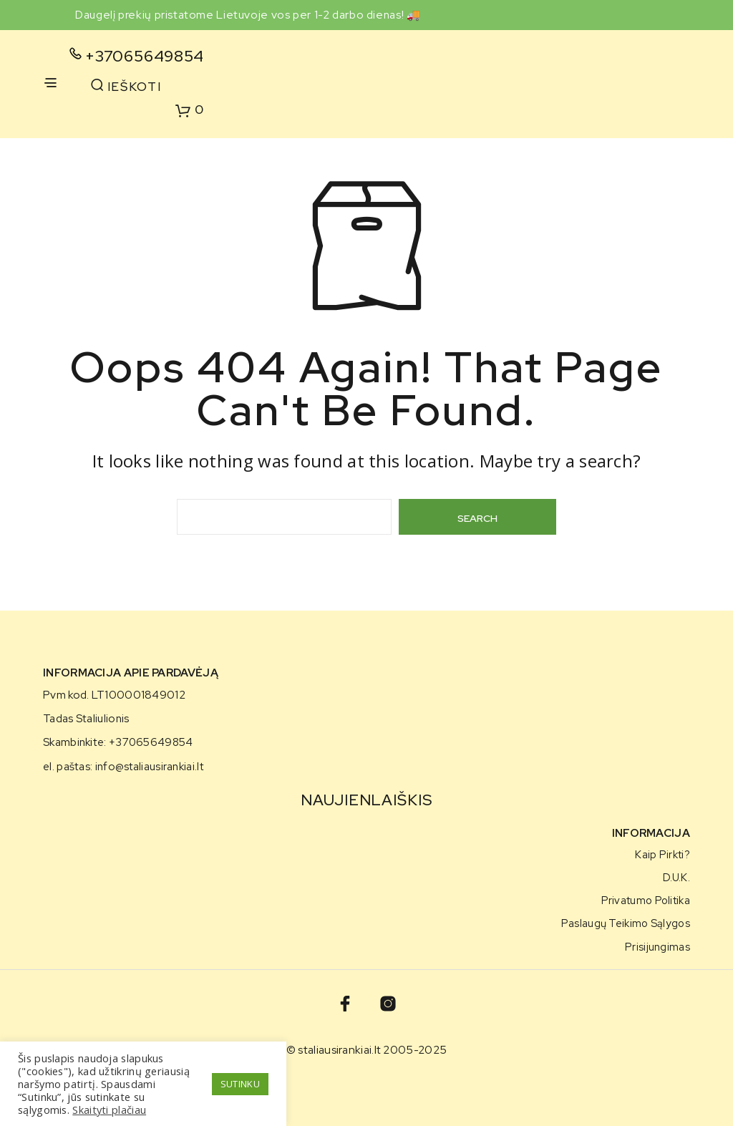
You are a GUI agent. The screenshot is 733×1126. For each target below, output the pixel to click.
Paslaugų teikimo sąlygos (625, 923)
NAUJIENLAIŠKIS (366, 800)
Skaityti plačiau (109, 1109)
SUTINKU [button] (240, 1083)
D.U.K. (676, 877)
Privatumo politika (645, 900)
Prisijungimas (657, 946)
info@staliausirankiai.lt (149, 766)
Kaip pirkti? (662, 854)
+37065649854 (145, 56)
